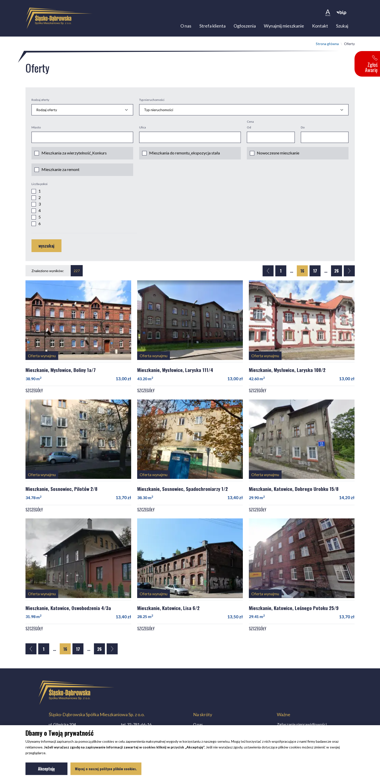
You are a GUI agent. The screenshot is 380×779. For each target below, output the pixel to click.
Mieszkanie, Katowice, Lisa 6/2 (168, 609)
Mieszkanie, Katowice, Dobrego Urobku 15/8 (294, 490)
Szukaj (342, 27)
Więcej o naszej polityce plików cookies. (106, 768)
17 (315, 273)
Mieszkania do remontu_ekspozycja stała (184, 154)
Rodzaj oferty (40, 102)
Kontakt (320, 27)
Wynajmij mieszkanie (284, 27)
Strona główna (327, 45)
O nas (185, 27)
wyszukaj (46, 248)
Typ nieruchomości (151, 102)
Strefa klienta (212, 27)
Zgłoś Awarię (371, 64)
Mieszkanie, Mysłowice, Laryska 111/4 (175, 371)
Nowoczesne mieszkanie (278, 154)
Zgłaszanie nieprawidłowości (302, 724)
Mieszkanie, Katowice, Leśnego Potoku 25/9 (294, 609)
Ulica (142, 129)
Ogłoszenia (245, 27)
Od (249, 129)
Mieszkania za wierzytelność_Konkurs (74, 154)
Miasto (36, 129)
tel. (136, 724)
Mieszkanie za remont (60, 171)
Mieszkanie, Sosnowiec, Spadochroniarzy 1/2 (182, 490)
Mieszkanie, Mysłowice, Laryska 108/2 (287, 371)
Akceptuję (52, 770)
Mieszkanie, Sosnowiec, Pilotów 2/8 (61, 490)
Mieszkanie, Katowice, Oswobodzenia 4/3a (68, 609)
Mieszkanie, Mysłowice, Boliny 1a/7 (60, 371)
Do (303, 129)
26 (336, 273)
